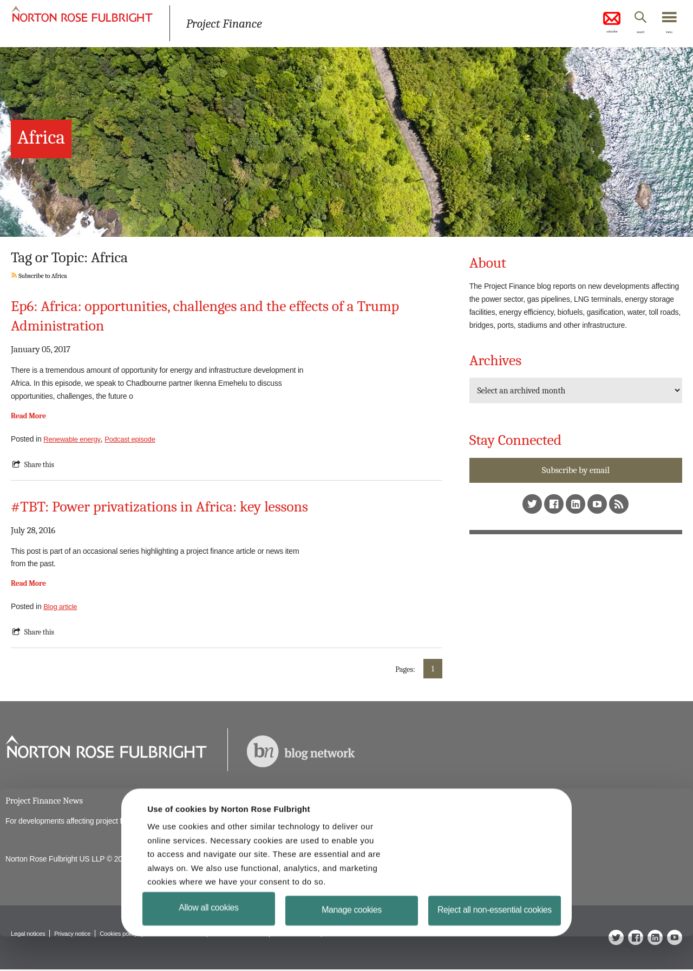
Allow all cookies (209, 935)
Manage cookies (352, 939)
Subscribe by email (575, 470)
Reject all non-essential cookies (495, 941)
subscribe (590, 24)
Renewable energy (73, 439)
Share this (40, 464)
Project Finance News (46, 801)
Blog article (61, 606)
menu (666, 34)
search (628, 34)
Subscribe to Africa (41, 275)
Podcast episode (135, 439)
